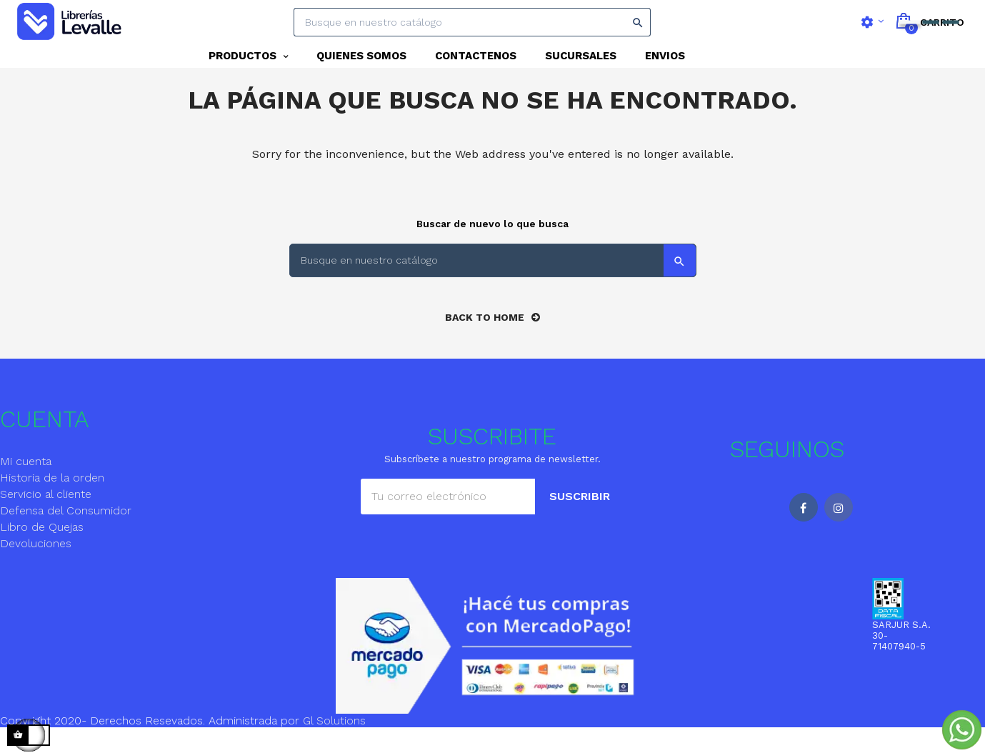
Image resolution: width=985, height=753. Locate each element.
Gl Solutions (334, 746)
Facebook (803, 533)
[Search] (472, 22)
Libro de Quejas (42, 552)
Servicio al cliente (45, 520)
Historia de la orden (52, 503)
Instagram (838, 533)
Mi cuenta (25, 487)
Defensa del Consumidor (65, 536)
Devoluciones (35, 569)
